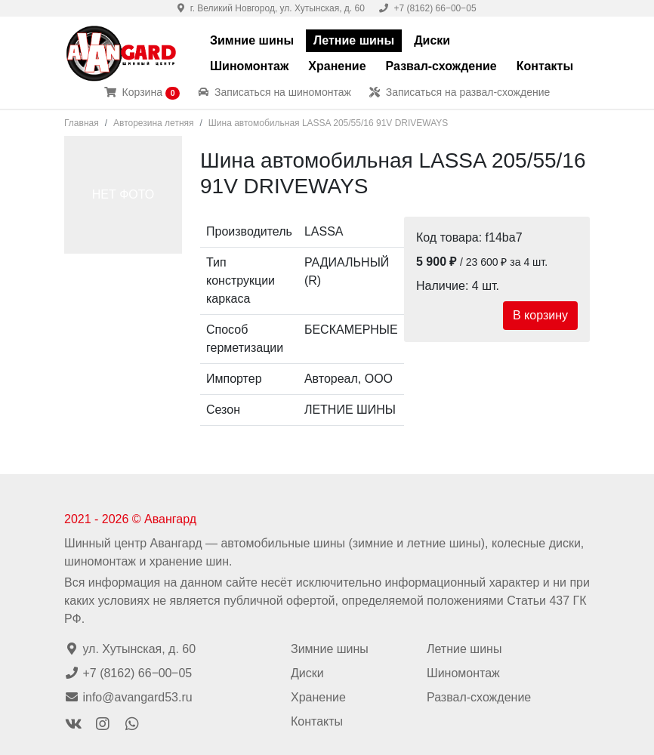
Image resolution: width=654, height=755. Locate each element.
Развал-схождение (441, 66)
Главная (81, 123)
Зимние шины (252, 40)
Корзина (142, 93)
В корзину (540, 315)
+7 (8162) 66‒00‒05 (427, 8)
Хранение (337, 66)
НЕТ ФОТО (123, 194)
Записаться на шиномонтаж (274, 92)
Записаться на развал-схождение (459, 92)
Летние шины (353, 40)
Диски (432, 40)
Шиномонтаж (249, 66)
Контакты (545, 66)
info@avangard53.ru (128, 697)
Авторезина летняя (153, 123)
